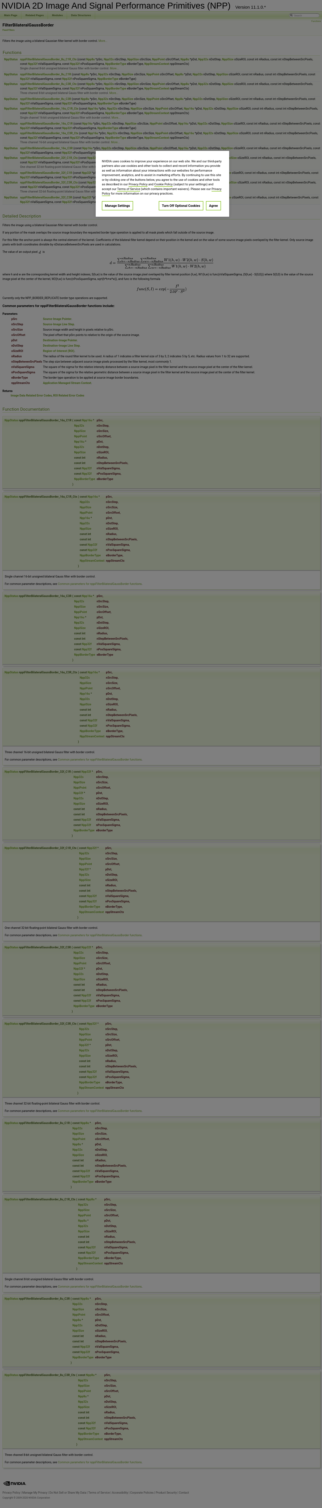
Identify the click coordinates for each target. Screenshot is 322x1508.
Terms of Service (128, 189)
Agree (213, 206)
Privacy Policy (138, 184)
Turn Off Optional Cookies (181, 206)
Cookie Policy (163, 184)
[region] (162, 184)
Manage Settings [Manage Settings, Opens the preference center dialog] (117, 206)
